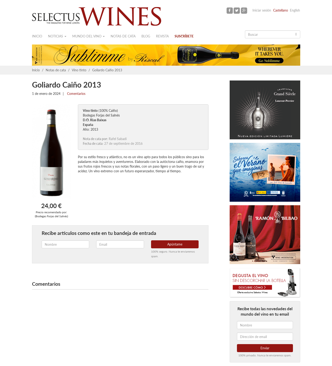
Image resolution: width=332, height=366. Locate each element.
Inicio (37, 36)
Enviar (264, 348)
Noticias (57, 36)
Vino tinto (79, 70)
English (295, 10)
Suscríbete (184, 36)
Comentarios (75, 94)
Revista (162, 36)
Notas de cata (123, 36)
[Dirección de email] (265, 337)
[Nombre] (265, 325)
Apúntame (174, 244)
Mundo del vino (88, 36)
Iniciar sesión (261, 10)
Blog (145, 36)
